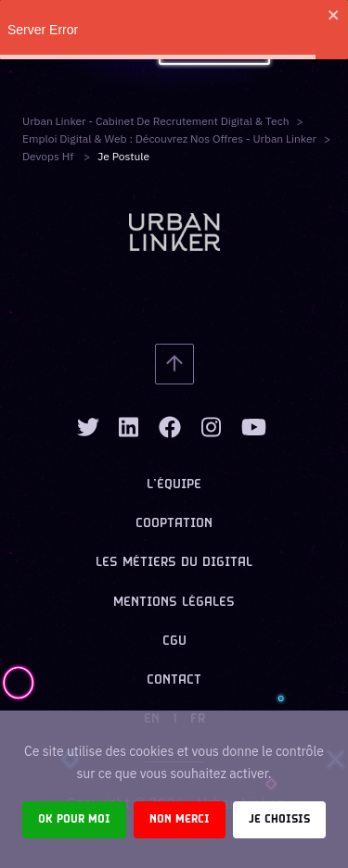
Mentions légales (174, 602)
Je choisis (279, 819)
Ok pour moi (74, 819)
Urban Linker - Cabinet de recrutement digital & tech (156, 121)
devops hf (49, 156)
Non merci (179, 819)
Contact (174, 680)
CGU (174, 641)
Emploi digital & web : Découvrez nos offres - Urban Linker (169, 138)
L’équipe (174, 485)
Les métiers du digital (174, 563)
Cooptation (174, 524)
